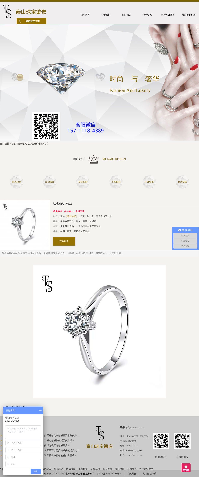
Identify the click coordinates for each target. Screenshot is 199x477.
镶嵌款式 (22, 143)
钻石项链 (107, 469)
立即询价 (64, 241)
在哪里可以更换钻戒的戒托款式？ (61, 450)
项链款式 (46, 469)
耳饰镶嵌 (149, 182)
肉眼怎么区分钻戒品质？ (57, 445)
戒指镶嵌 (32, 143)
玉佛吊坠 (131, 469)
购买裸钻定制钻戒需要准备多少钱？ (61, 435)
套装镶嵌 (182, 182)
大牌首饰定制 (146, 469)
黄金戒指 (95, 469)
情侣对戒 (70, 469)
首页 (14, 143)
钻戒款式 (58, 469)
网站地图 (132, 473)
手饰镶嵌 (116, 182)
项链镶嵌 (83, 182)
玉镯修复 (83, 469)
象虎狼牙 (16, 182)
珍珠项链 (119, 469)
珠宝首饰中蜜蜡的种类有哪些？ (60, 455)
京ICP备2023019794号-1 (109, 473)
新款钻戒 (43, 143)
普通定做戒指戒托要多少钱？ (59, 440)
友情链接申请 (149, 473)
